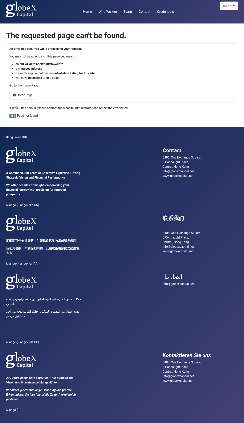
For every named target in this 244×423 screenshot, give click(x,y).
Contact (144, 12)
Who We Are (108, 12)
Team (128, 12)
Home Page (23, 95)
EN (227, 6)
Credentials (165, 12)
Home (87, 12)
